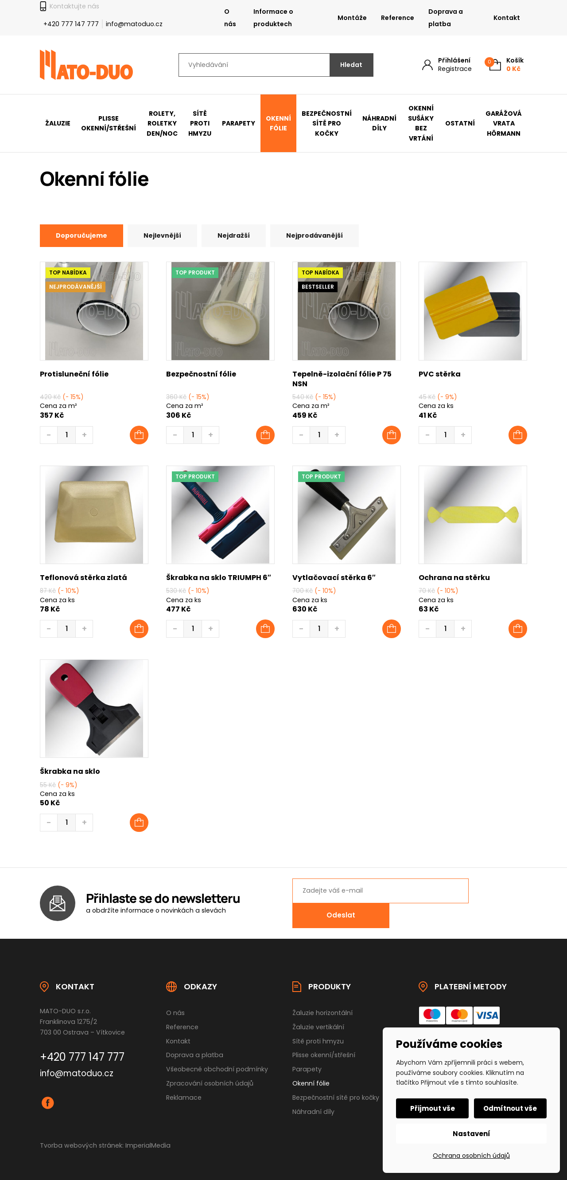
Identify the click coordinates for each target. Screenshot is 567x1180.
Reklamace (184, 1083)
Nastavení (471, 1133)
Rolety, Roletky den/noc (162, 123)
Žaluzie (57, 123)
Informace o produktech (273, 17)
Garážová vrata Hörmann (503, 123)
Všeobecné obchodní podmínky (217, 1055)
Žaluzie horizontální (322, 998)
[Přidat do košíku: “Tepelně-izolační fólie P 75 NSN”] (391, 435)
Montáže (352, 17)
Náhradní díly (379, 123)
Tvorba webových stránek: (82, 1131)
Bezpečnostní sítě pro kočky (327, 123)
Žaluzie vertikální (318, 1012)
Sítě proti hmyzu (199, 123)
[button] (139, 629)
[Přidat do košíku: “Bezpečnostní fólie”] (265, 435)
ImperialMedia (148, 1131)
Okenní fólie (278, 123)
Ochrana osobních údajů (471, 1155)
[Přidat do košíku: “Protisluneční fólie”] (139, 435)
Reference (397, 17)
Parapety (238, 123)
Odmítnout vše (510, 1108)
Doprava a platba (445, 17)
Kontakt (506, 17)
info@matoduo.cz (134, 24)
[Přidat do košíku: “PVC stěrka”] (518, 435)
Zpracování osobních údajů (209, 1069)
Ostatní (460, 123)
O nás (230, 17)
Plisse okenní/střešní (108, 123)
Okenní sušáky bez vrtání (421, 123)
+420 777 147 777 (71, 24)
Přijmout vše (433, 1108)
